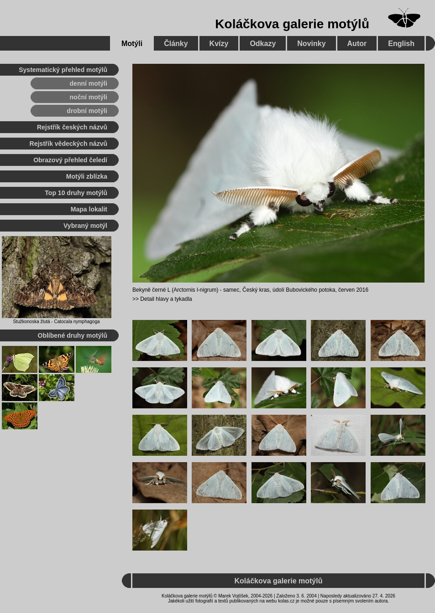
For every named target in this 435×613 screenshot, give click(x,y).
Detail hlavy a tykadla (166, 299)
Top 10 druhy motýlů (76, 192)
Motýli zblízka (86, 176)
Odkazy (263, 43)
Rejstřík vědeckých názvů (68, 143)
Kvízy (219, 43)
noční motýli (88, 97)
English (401, 43)
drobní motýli (87, 110)
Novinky (311, 43)
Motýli (131, 43)
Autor (357, 43)
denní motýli (88, 83)
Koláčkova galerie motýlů (292, 24)
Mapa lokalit (89, 209)
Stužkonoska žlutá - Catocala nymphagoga (56, 321)
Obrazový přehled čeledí (70, 160)
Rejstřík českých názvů (72, 127)
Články (176, 43)
